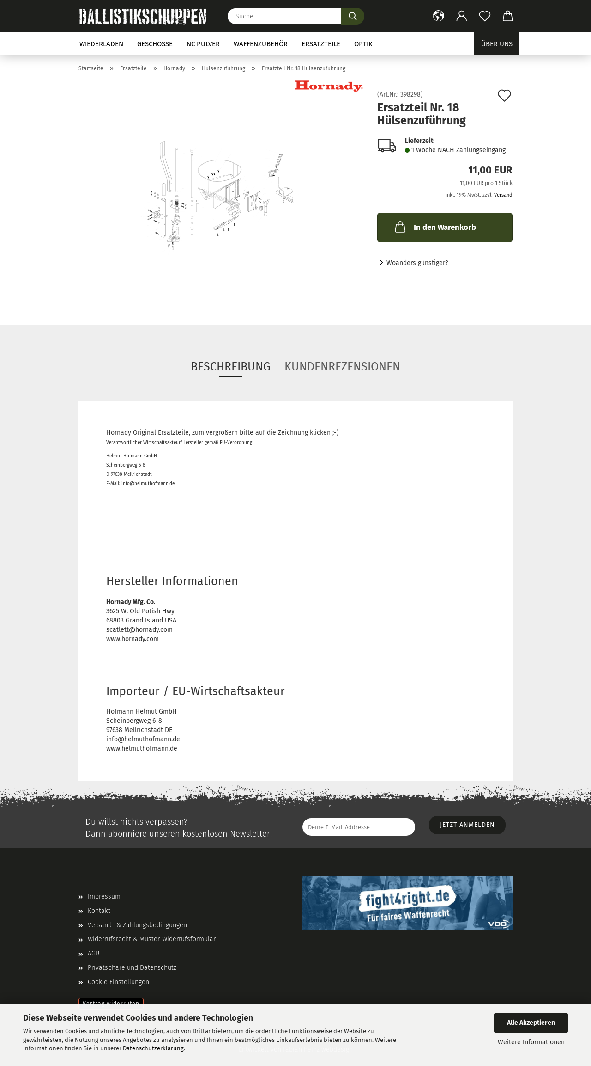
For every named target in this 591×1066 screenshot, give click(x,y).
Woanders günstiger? (417, 263)
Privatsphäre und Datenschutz (132, 968)
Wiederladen (101, 44)
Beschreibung (231, 367)
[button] (438, 16)
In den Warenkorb (434, 226)
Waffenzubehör (261, 44)
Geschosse (155, 44)
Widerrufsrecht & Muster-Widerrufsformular (152, 939)
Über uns (497, 44)
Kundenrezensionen (342, 367)
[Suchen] (352, 16)
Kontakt (99, 911)
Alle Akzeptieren (531, 1023)
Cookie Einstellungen (118, 982)
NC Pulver (203, 44)
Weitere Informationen (531, 1042)
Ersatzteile (321, 44)
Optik (363, 44)
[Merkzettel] (484, 16)
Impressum (104, 896)
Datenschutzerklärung (153, 1048)
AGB (93, 953)
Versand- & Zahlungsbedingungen (137, 925)
